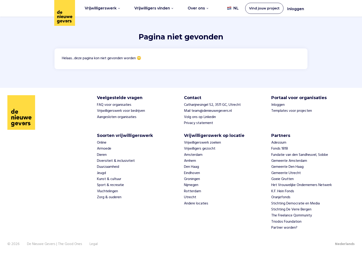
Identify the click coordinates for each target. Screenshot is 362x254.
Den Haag (191, 167)
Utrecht (190, 197)
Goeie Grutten (282, 179)
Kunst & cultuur (109, 179)
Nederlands (345, 244)
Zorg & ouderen (109, 197)
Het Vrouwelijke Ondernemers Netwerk (301, 185)
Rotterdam (192, 191)
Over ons (198, 8)
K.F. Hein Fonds (282, 191)
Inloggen (295, 9)
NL (233, 8)
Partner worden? (284, 228)
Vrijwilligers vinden (153, 8)
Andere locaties (196, 204)
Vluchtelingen (107, 191)
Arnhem (190, 161)
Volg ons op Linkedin (200, 117)
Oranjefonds (280, 197)
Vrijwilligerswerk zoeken (202, 143)
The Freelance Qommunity (291, 216)
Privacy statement (198, 123)
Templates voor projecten (291, 111)
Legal (94, 244)
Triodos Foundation (286, 222)
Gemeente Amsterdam (289, 161)
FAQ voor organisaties (114, 105)
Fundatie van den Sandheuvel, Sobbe (299, 155)
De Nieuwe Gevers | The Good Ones (54, 244)
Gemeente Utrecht (286, 173)
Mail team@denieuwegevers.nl (208, 111)
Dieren (102, 155)
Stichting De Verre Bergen (291, 210)
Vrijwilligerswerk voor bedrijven (121, 111)
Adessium (278, 143)
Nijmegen (191, 185)
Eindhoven (192, 173)
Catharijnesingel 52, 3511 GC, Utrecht (212, 105)
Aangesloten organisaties (116, 117)
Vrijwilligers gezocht (199, 149)
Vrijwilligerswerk (102, 8)
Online (101, 143)
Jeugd (101, 173)
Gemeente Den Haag (287, 167)
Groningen (192, 179)
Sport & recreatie (110, 185)
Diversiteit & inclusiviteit (116, 161)
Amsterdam (193, 155)
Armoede (104, 149)
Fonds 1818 (279, 149)
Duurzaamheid (108, 167)
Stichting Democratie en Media (295, 204)
